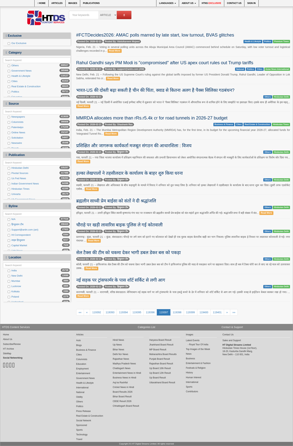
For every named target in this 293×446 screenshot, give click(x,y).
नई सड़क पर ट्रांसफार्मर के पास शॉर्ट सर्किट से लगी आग (120, 280)
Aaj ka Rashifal (120, 382)
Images (72, 3)
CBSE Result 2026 (122, 401)
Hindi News (118, 340)
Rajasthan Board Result (161, 363)
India (12, 270)
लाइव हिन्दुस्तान (16, 240)
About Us (189, 3)
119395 (136, 312)
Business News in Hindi (124, 377)
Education (81, 364)
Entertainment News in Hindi (127, 373)
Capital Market (17, 245)
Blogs (79, 345)
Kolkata (13, 291)
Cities (13, 81)
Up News (117, 344)
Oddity (79, 397)
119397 (163, 312)
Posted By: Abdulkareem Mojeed (122, 41)
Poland (13, 296)
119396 (150, 312)
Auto (78, 340)
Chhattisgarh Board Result (126, 406)
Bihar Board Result (122, 396)
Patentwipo (15, 127)
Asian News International (277, 69)
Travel (79, 439)
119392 (96, 312)
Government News (20, 70)
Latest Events (193, 340)
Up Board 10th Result (160, 368)
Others (13, 65)
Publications (91, 3)
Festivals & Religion (196, 368)
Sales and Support (232, 340)
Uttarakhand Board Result (162, 382)
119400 (204, 312)
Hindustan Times (19, 188)
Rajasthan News (121, 359)
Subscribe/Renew (12, 344)
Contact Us (234, 3)
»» (233, 312)
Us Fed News (17, 178)
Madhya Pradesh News (124, 363)
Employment (82, 368)
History (189, 372)
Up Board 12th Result (160, 373)
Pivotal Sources (18, 173)
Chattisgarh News (121, 368)
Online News (16, 132)
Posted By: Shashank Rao (119, 124)
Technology (82, 434)
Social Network (83, 420)
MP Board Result (157, 349)
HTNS (211, 3)
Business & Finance (224, 124)
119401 (217, 312)
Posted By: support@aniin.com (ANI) (124, 69)
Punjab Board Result (159, 359)
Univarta (14, 194)
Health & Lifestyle (19, 76)
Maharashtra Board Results (163, 354)
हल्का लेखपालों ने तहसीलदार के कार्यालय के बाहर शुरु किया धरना (129, 173)
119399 (190, 312)
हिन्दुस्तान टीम (16, 224)
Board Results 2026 (122, 392)
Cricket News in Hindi (123, 387)
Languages (167, 3)
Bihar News (118, 349)
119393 (110, 312)
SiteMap (7, 353)
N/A (12, 219)
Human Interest (193, 377)
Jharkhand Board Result (161, 344)
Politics (13, 91)
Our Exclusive (17, 43)
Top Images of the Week (198, 349)
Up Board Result (157, 377)
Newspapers (16, 116)
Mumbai (14, 281)
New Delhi (15, 275)
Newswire (15, 143)
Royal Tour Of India (198, 344)
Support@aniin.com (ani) (23, 229)
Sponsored (81, 425)
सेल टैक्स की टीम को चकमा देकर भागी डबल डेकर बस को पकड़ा (128, 252)
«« (80, 312)
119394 (123, 312)
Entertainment (83, 373)
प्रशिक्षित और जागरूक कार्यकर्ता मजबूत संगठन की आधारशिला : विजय (134, 145)
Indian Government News (23, 183)
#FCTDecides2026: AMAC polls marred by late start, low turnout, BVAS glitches (155, 34)
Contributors (192, 391)
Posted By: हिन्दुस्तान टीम (116, 152)
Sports (79, 430)
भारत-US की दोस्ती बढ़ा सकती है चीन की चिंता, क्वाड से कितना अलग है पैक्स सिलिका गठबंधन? (155, 90)
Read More (114, 51)
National (240, 69)
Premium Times (281, 41)
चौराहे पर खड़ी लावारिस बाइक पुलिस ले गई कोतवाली (119, 224)
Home (41, 3)
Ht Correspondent (19, 234)
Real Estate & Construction (24, 86)
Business (190, 358)
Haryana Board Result (160, 340)
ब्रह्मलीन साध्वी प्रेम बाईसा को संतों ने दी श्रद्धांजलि (116, 200)
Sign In (251, 3)
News (189, 354)
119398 (177, 312)
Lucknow (14, 286)
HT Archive (8, 349)
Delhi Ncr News (120, 354)
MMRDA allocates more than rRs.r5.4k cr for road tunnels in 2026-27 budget (152, 117)
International (82, 387)
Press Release (83, 411)
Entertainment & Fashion (198, 363)
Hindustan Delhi (18, 167)
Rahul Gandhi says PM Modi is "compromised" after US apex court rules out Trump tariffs (164, 62)
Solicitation (15, 137)
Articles (57, 3)
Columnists (15, 122)
